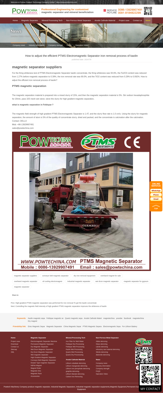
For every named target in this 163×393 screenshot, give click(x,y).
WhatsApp (156, 191)
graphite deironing (72, 371)
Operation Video (81, 45)
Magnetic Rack (36, 374)
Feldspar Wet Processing (75, 347)
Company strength (55, 45)
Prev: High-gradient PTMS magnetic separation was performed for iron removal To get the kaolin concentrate (54, 303)
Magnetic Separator (29, 20)
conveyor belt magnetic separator (55, 276)
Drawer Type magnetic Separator (43, 363)
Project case (124, 20)
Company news (19, 45)
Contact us (137, 20)
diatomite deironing (103, 355)
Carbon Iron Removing (74, 377)
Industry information (37, 45)
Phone (156, 195)
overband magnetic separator (25, 281)
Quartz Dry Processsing (74, 355)
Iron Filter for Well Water (75, 341)
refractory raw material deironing (108, 349)
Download (14, 344)
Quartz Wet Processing (74, 352)
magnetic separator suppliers (25, 276)
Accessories (35, 376)
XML (12, 352)
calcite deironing (102, 347)
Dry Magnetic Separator (39, 347)
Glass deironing (101, 344)
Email (156, 199)
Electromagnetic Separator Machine (44, 341)
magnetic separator (51, 287)
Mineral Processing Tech (52, 20)
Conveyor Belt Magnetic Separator (43, 360)
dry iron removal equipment (85, 276)
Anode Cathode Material (105, 20)
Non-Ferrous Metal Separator (78, 20)
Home (15, 20)
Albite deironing (101, 341)
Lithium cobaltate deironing (76, 363)
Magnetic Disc (36, 371)
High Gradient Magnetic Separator (43, 358)
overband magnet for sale (111, 276)
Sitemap (14, 349)
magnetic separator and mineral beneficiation (67, 11)
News (148, 20)
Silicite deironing (102, 352)
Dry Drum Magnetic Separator (42, 352)
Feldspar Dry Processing (75, 344)
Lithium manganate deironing (76, 366)
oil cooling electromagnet (52, 281)
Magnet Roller (36, 368)
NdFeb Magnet (36, 366)
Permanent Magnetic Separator (42, 344)
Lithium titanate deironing (75, 374)
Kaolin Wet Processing (74, 349)
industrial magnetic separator (79, 281)
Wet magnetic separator (39, 355)
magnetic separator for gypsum (26, 287)
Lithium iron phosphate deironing (78, 369)
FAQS (69, 45)
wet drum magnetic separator (107, 281)
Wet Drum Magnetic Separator (42, 349)
